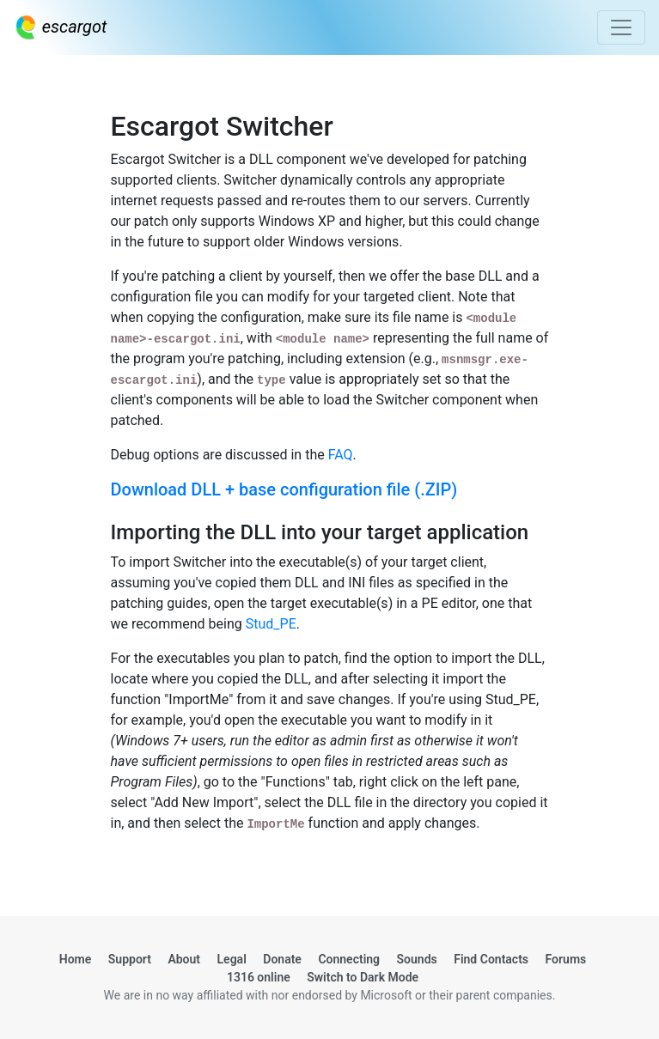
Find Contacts (491, 959)
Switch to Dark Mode (362, 977)
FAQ (340, 455)
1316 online (258, 977)
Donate (282, 959)
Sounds (417, 959)
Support (129, 959)
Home (75, 959)
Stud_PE (271, 624)
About (184, 959)
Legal (232, 959)
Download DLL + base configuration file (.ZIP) (284, 489)
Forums (566, 959)
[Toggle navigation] (621, 27)
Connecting (349, 959)
